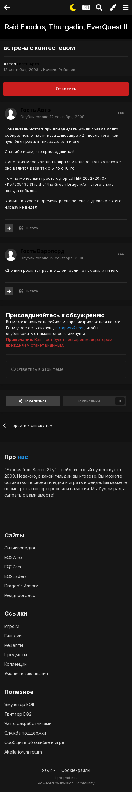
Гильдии (13, 635)
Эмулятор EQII (19, 704)
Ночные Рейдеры (59, 69)
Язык (49, 770)
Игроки (11, 626)
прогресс (50, 488)
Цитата (31, 227)
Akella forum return (23, 751)
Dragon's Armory (21, 585)
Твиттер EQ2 (17, 714)
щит (36, 178)
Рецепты (13, 645)
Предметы (15, 654)
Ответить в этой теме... (38, 369)
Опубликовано (52, 116)
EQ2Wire (13, 557)
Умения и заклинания (26, 673)
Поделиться (33, 400)
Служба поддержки (25, 732)
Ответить (66, 88)
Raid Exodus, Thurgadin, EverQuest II (66, 27)
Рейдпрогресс (19, 595)
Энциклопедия (19, 547)
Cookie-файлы (75, 770)
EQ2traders (15, 576)
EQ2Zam (12, 566)
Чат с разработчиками (27, 723)
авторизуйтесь (69, 327)
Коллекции (15, 664)
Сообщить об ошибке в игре (34, 742)
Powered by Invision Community (66, 783)
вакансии (79, 488)
